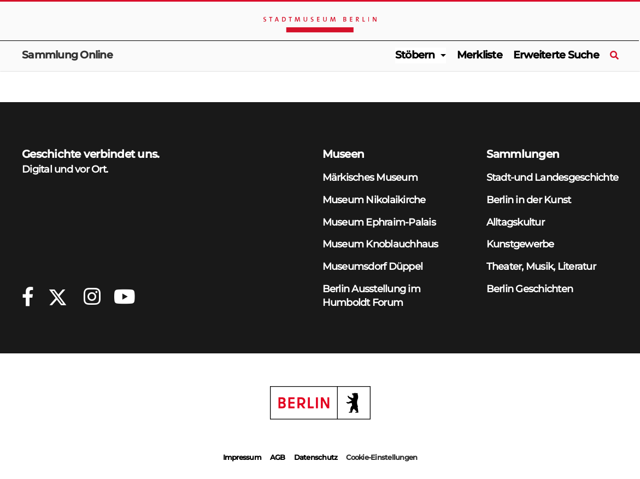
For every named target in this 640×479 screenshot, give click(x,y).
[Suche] (614, 55)
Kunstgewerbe (520, 244)
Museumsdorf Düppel (372, 266)
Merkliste (479, 55)
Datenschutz (316, 457)
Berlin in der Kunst (528, 199)
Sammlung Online (67, 55)
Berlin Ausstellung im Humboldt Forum (371, 295)
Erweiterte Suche (556, 55)
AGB (277, 457)
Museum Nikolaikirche (374, 199)
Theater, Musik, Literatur (541, 266)
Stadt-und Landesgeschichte (552, 177)
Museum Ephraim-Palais (379, 222)
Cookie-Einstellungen (381, 457)
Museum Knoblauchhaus (380, 244)
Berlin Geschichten (529, 288)
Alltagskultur (515, 222)
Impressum (242, 457)
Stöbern (415, 55)
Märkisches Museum (370, 177)
